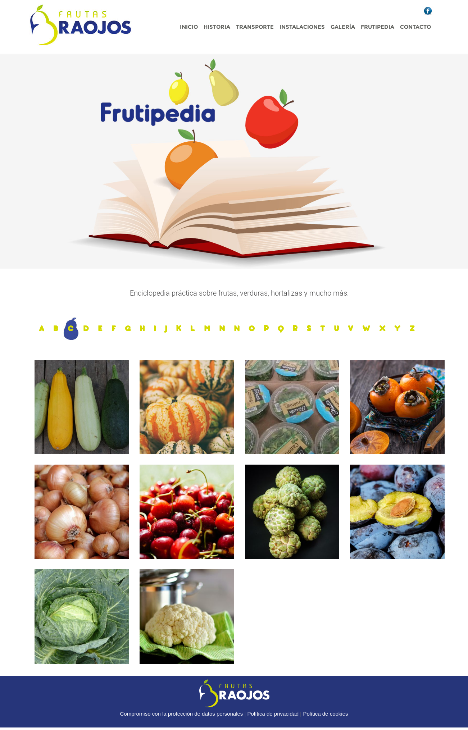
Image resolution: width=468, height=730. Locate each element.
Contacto (415, 26)
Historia (217, 26)
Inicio (189, 26)
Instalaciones (302, 26)
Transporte (255, 26)
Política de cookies (325, 714)
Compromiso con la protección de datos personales (181, 714)
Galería (343, 26)
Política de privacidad (273, 714)
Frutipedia (377, 26)
